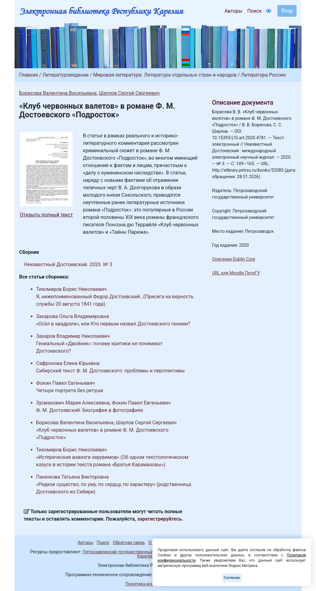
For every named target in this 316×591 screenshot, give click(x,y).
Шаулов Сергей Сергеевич (129, 93)
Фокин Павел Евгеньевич (65, 383)
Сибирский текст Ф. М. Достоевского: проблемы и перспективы (110, 371)
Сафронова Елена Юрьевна (67, 363)
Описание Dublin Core (233, 259)
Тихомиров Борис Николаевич (71, 289)
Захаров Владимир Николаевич (73, 336)
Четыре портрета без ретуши (69, 390)
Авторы (233, 11)
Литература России (263, 75)
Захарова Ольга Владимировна (72, 316)
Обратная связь (129, 542)
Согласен (232, 578)
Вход (287, 11)
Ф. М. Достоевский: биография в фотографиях (89, 410)
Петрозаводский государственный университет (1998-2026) (143, 551)
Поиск (254, 11)
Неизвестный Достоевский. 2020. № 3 (68, 264)
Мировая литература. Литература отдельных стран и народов (165, 75)
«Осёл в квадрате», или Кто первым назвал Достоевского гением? (113, 324)
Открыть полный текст (46, 215)
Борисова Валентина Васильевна (58, 93)
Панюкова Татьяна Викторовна (72, 477)
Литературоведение (65, 75)
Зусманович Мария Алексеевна (73, 403)
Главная (28, 75)
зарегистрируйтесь (159, 519)
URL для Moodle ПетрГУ (236, 272)
